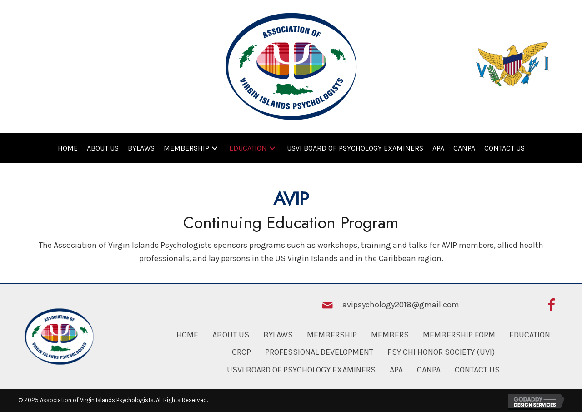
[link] (67, 148)
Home (187, 335)
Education (529, 335)
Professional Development (319, 352)
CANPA (429, 370)
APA (396, 370)
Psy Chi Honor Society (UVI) (441, 352)
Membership (332, 335)
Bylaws (278, 335)
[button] (214, 148)
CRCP (241, 352)
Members (390, 335)
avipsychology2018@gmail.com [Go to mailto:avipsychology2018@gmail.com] (400, 305)
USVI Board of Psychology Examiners (301, 370)
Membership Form (459, 335)
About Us (230, 335)
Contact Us (477, 370)
